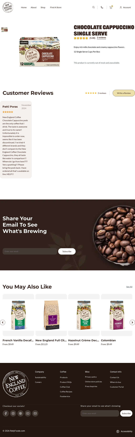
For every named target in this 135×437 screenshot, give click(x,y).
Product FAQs (66, 382)
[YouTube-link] (29, 413)
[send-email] (36, 413)
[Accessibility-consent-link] (124, 431)
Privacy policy (91, 377)
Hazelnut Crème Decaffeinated (89, 340)
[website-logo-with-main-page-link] (8, 7)
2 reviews (101, 37)
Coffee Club (65, 387)
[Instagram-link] (14, 413)
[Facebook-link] (7, 413)
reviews (102, 93)
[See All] (129, 286)
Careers (38, 382)
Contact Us (114, 377)
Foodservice (65, 396)
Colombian (108, 340)
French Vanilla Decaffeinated (23, 340)
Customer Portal (117, 387)
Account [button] (127, 7)
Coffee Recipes (66, 391)
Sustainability (40, 377)
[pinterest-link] (21, 413)
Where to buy (115, 382)
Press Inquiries (91, 386)
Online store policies (93, 381)
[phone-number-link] (102, 7)
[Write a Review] (124, 93)
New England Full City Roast (55, 340)
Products (64, 377)
